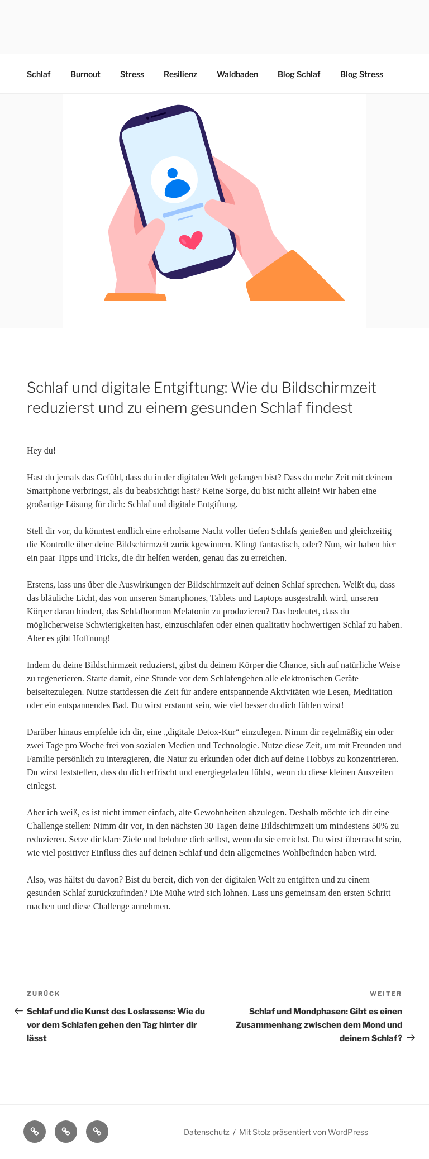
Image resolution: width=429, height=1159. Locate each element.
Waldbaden (237, 74)
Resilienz (180, 74)
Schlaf (39, 74)
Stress (132, 74)
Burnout (85, 74)
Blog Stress (361, 74)
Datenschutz (207, 1132)
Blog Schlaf (299, 74)
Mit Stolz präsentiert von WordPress (303, 1132)
